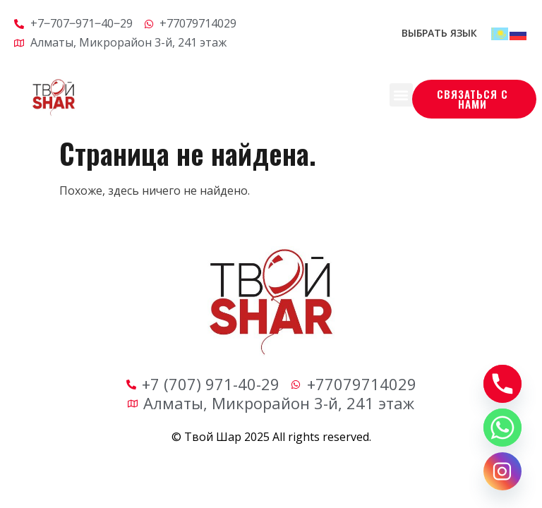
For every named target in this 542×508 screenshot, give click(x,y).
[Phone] (502, 384)
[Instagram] (502, 471)
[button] (401, 95)
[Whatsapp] (502, 428)
